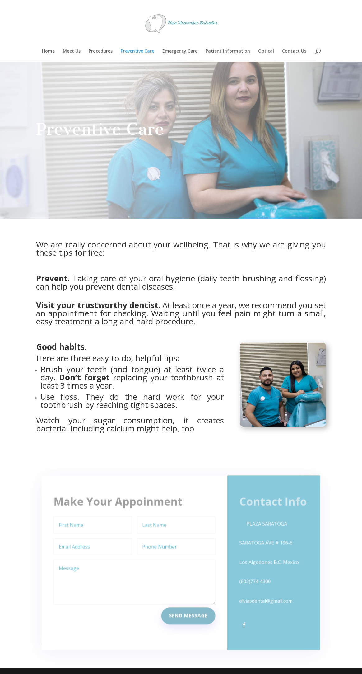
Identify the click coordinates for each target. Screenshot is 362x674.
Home (48, 51)
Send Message (188, 613)
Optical (266, 51)
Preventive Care (137, 51)
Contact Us (294, 51)
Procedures (101, 51)
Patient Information (228, 51)
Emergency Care (179, 51)
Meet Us (72, 51)
